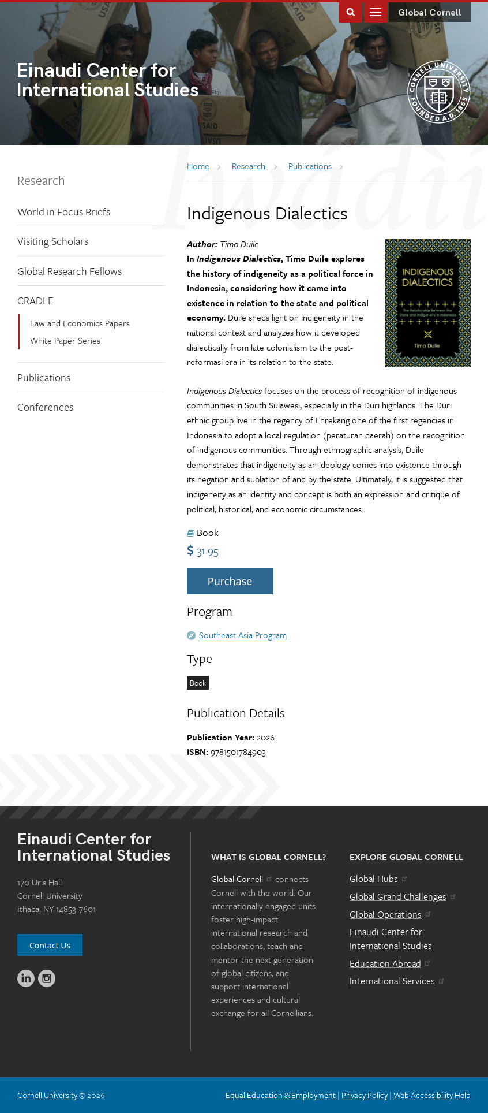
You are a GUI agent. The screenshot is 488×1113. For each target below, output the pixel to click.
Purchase (230, 581)
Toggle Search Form (350, 11)
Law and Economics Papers (80, 323)
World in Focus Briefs (63, 211)
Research (41, 180)
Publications (43, 377)
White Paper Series (65, 340)
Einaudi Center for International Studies (391, 938)
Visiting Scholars (52, 240)
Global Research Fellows (69, 270)
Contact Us (49, 945)
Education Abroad (391, 963)
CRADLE (35, 300)
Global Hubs (379, 878)
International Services (398, 981)
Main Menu (375, 11)
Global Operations (391, 914)
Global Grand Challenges (403, 896)
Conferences (45, 406)
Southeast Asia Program (243, 634)
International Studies (130, 81)
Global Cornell (429, 13)
